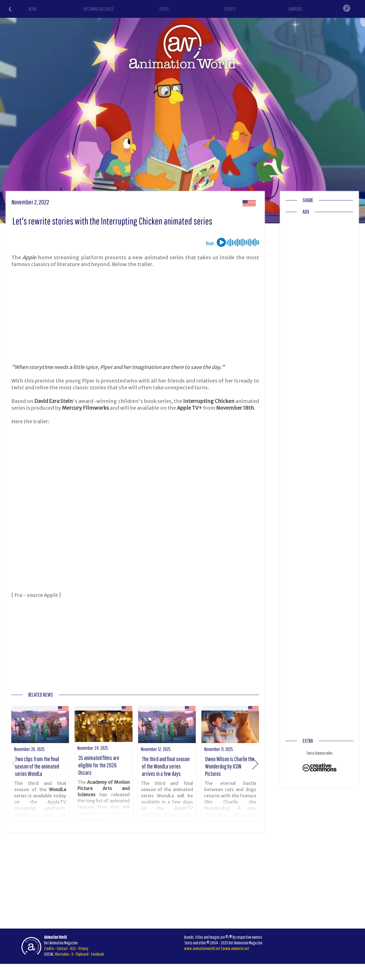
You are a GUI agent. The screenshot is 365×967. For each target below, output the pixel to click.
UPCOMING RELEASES (98, 9)
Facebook (97, 954)
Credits (49, 948)
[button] (255, 763)
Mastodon (62, 954)
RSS (73, 948)
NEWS (33, 9)
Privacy (83, 948)
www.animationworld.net (202, 948)
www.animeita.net (236, 948)
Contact (62, 948)
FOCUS (164, 9)
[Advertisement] (135, 315)
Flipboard (82, 954)
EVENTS (230, 9)
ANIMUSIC (295, 9)
